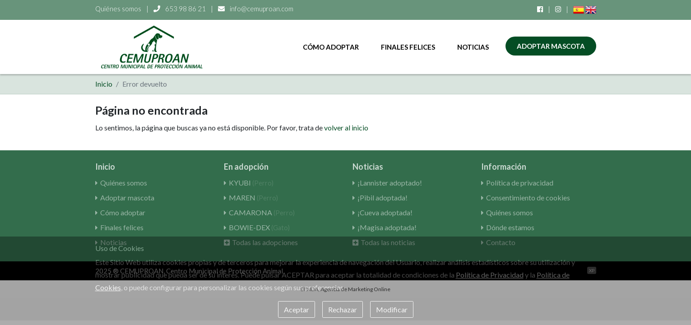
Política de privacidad (519, 182)
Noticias (473, 47)
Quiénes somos (118, 9)
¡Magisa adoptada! (387, 227)
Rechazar (342, 309)
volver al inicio (346, 127)
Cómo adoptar (331, 47)
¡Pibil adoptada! (382, 197)
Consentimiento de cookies (528, 197)
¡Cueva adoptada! (385, 212)
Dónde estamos (510, 227)
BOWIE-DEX (259, 227)
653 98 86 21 (180, 9)
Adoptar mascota (551, 46)
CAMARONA (262, 212)
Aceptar (296, 309)
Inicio (103, 83)
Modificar (392, 309)
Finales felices (408, 47)
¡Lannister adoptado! (389, 182)
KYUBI (251, 182)
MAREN (253, 197)
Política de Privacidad (490, 274)
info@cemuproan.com (255, 9)
